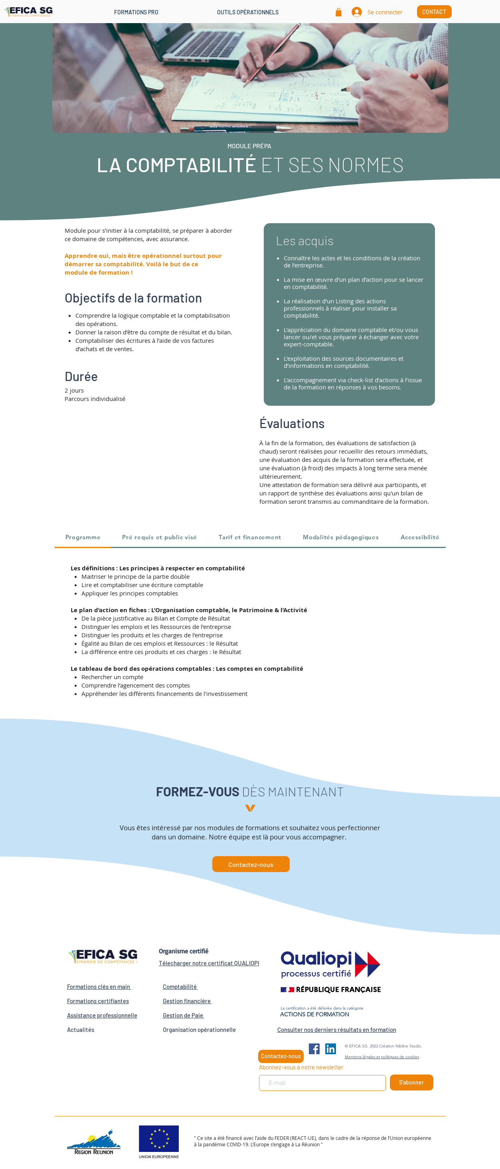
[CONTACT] (434, 11)
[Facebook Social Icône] (314, 1048)
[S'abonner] (411, 1082)
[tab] (83, 538)
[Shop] (338, 12)
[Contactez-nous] (251, 864)
